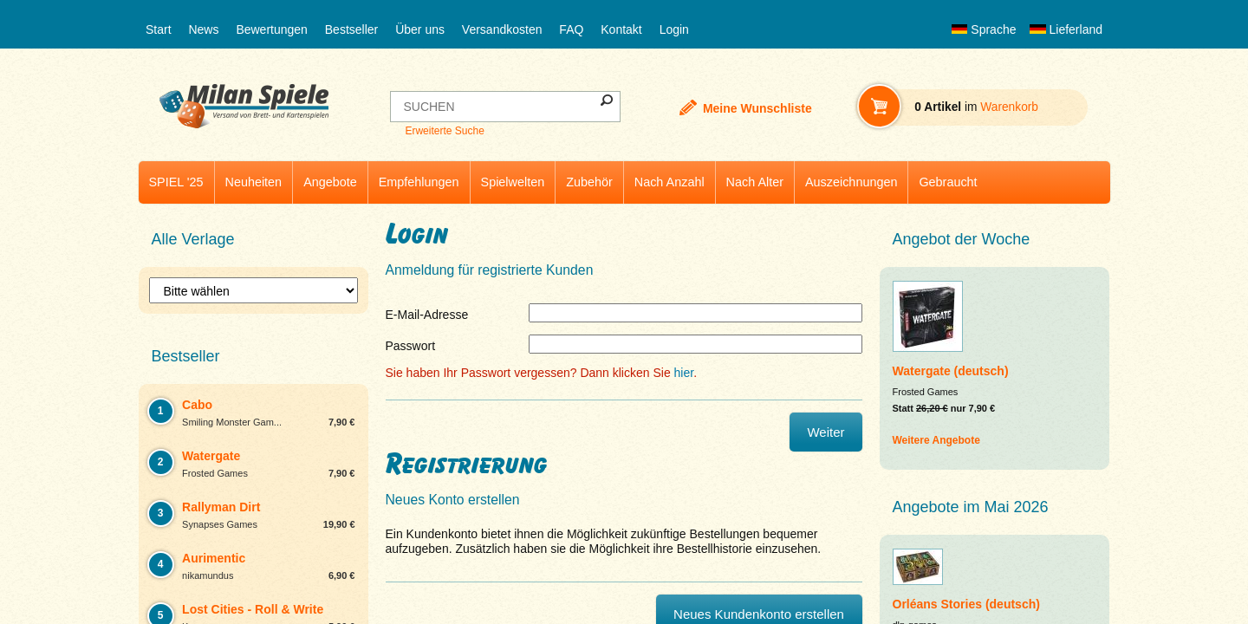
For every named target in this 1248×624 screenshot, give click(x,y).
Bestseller (351, 29)
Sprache (984, 29)
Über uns (420, 29)
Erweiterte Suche (444, 131)
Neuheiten (254, 182)
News (203, 29)
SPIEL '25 (176, 182)
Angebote (330, 182)
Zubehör (589, 182)
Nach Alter (754, 182)
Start (159, 29)
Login (674, 29)
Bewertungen (272, 29)
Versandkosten (502, 29)
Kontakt (621, 29)
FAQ (571, 29)
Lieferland (1066, 29)
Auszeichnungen (851, 182)
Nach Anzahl (669, 182)
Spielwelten (513, 182)
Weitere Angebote (936, 440)
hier (684, 373)
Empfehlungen (419, 182)
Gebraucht (948, 182)
